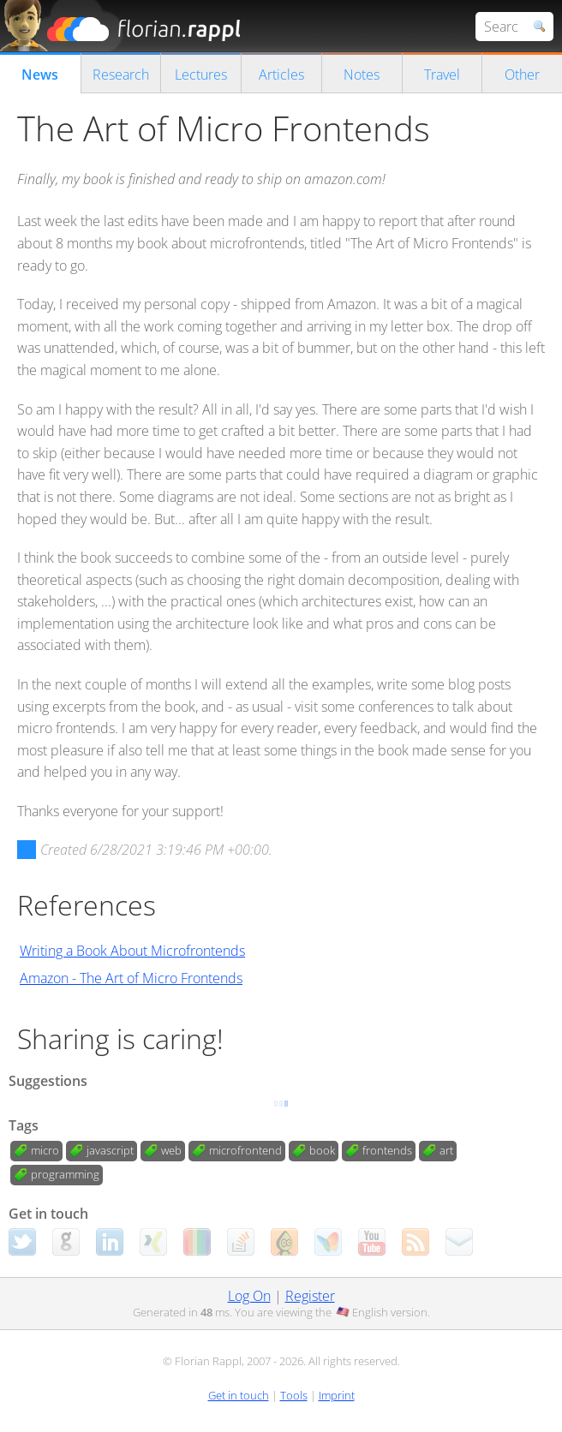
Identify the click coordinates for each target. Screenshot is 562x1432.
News (39, 74)
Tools (294, 1395)
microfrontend (245, 1150)
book (322, 1150)
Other (522, 74)
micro (45, 1150)
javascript (110, 1150)
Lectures (201, 74)
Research (121, 74)
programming (65, 1174)
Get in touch (238, 1395)
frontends (387, 1150)
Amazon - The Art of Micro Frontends (131, 978)
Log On (249, 1295)
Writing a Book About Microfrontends (132, 950)
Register (310, 1295)
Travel (442, 74)
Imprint (337, 1395)
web (171, 1150)
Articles (281, 74)
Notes (362, 74)
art (446, 1150)
